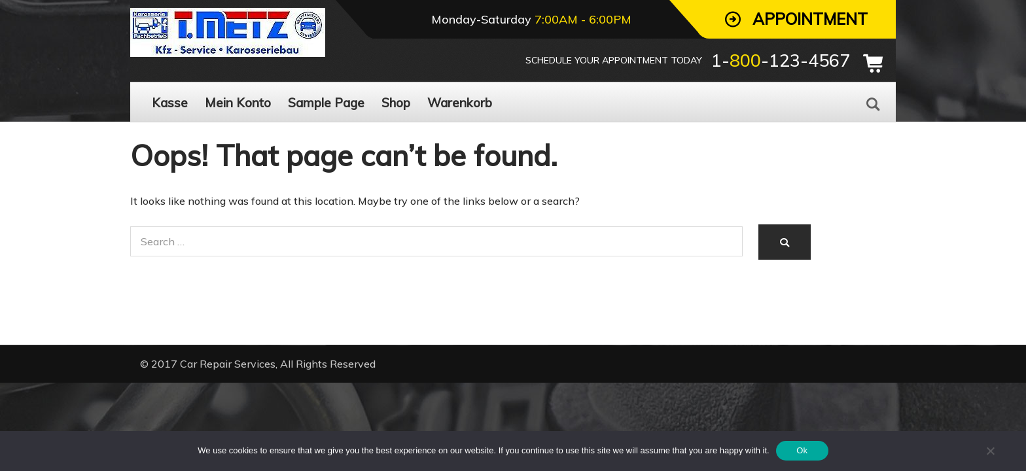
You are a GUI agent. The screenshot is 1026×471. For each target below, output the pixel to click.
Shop (395, 103)
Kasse (170, 103)
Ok (801, 450)
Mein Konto (238, 103)
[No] (990, 450)
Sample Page (326, 103)
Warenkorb (459, 103)
